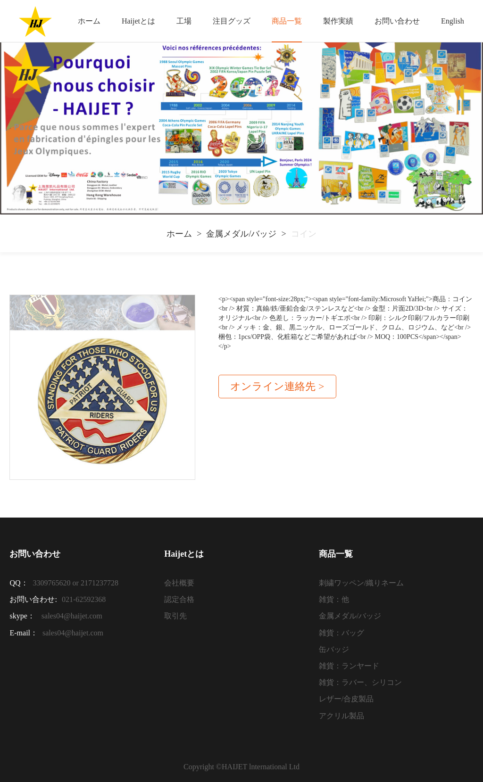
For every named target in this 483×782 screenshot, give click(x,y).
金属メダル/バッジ (241, 234)
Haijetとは (138, 21)
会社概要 (179, 583)
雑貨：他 (334, 599)
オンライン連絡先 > (277, 386)
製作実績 (338, 21)
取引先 (175, 616)
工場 (184, 21)
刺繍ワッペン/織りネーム (361, 583)
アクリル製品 (341, 716)
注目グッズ (231, 21)
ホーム (89, 21)
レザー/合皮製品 (346, 699)
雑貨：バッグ (341, 633)
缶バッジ (334, 649)
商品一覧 (287, 21)
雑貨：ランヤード (349, 666)
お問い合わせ (397, 21)
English (452, 21)
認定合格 (179, 599)
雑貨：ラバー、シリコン (360, 682)
